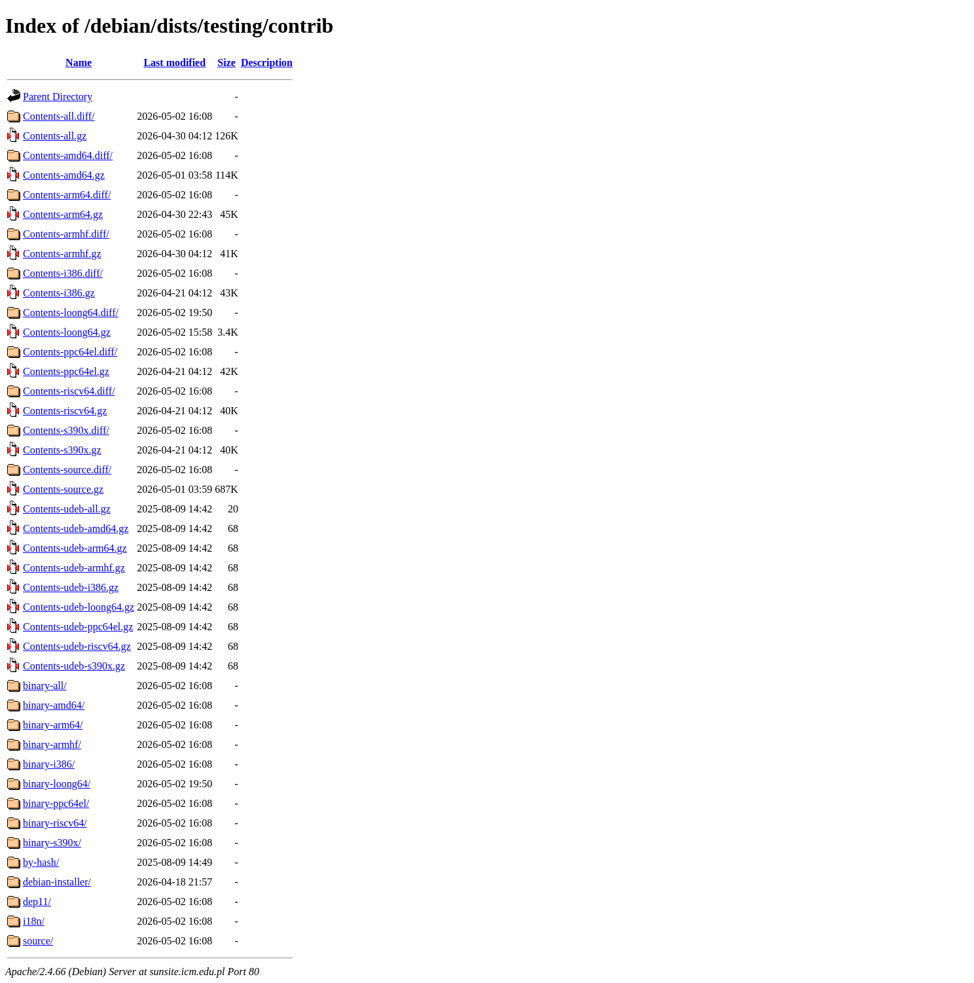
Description (267, 62)
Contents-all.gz (54, 135)
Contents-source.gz (63, 489)
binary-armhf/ (52, 744)
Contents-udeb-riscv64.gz (77, 646)
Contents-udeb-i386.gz (70, 587)
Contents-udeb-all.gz (67, 508)
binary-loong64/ (56, 783)
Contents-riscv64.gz (65, 410)
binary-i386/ (49, 764)
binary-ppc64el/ (56, 803)
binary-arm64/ (53, 724)
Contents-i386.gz (59, 292)
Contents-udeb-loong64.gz (78, 607)
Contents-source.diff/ (67, 469)
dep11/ (37, 901)
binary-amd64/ (53, 705)
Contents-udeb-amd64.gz (75, 528)
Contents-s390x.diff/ (66, 430)
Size (226, 62)
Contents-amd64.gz (64, 175)
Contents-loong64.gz (67, 332)
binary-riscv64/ (55, 823)
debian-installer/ (57, 881)
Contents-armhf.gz (62, 253)
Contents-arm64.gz (63, 214)
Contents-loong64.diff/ (70, 312)
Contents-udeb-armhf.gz (74, 567)
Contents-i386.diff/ (63, 273)
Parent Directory (57, 96)
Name (78, 62)
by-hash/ (41, 862)
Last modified (174, 62)
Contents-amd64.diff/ (68, 155)
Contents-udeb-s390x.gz (74, 665)
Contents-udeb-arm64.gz (75, 548)
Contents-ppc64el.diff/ (70, 351)
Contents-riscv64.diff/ (69, 391)
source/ (38, 940)
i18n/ (34, 921)
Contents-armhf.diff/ (66, 234)
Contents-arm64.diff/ (67, 194)
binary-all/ (45, 685)
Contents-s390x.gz (62, 450)
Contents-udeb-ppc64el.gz (78, 626)
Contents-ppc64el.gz (66, 371)
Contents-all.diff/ (58, 116)
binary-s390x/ (52, 842)
